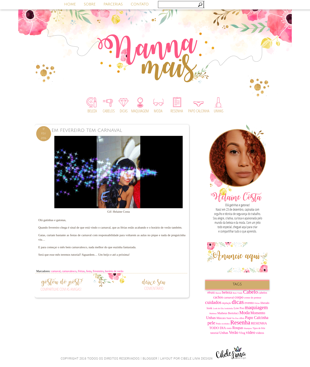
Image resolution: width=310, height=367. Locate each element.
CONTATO (140, 4)
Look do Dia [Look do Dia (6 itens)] (218, 308)
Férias (81, 271)
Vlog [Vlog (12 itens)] (242, 332)
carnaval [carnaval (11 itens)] (229, 297)
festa (88, 271)
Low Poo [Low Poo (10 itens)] (239, 308)
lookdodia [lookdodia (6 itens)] (228, 308)
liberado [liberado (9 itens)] (264, 302)
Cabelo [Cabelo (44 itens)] (250, 292)
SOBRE (90, 4)
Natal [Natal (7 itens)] (228, 318)
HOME (70, 4)
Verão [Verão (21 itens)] (233, 332)
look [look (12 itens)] (209, 308)
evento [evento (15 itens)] (249, 303)
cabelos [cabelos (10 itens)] (262, 292)
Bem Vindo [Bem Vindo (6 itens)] (237, 293)
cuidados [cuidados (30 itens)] (213, 302)
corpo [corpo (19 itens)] (239, 297)
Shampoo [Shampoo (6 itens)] (248, 328)
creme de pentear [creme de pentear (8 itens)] (252, 297)
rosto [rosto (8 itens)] (229, 328)
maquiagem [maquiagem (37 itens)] (256, 307)
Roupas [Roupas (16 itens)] (237, 328)
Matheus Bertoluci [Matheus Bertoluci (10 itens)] (228, 313)
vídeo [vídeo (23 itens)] (250, 332)
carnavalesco (69, 271)
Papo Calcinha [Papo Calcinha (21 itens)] (256, 317)
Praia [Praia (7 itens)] (218, 323)
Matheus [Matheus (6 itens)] (213, 313)
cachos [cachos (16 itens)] (218, 297)
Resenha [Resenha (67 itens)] (240, 322)
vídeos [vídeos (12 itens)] (260, 332)
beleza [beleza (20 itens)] (227, 292)
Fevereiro (98, 271)
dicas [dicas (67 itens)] (238, 302)
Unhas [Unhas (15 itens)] (223, 333)
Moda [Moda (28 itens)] (244, 312)
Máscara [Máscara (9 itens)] (221, 318)
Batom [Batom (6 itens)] (218, 293)
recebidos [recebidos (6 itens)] (225, 324)
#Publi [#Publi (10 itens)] (211, 292)
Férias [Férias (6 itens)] (257, 303)
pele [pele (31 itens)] (211, 322)
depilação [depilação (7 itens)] (226, 303)
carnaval (55, 271)
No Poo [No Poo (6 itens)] (235, 318)
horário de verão (114, 271)
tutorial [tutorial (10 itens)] (214, 332)
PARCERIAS (113, 4)
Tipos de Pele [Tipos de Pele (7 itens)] (259, 328)
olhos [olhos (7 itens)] (241, 318)
